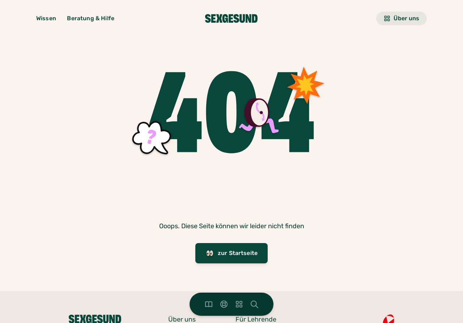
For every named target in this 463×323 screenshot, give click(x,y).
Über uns (401, 18)
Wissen (46, 18)
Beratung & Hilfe (90, 18)
